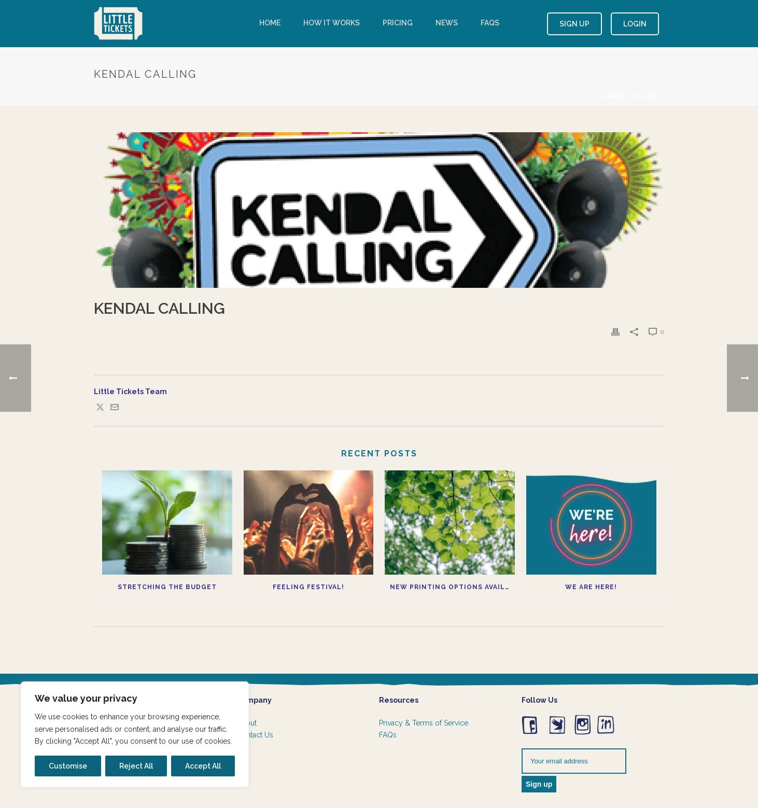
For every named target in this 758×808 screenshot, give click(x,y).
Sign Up (574, 24)
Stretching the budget (167, 587)
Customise (68, 766)
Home (269, 23)
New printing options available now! (452, 587)
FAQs (490, 23)
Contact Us (254, 735)
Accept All (203, 766)
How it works (331, 23)
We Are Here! (591, 587)
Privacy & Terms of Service (423, 723)
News (447, 23)
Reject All (136, 766)
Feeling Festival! (308, 587)
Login (635, 24)
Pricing (398, 23)
